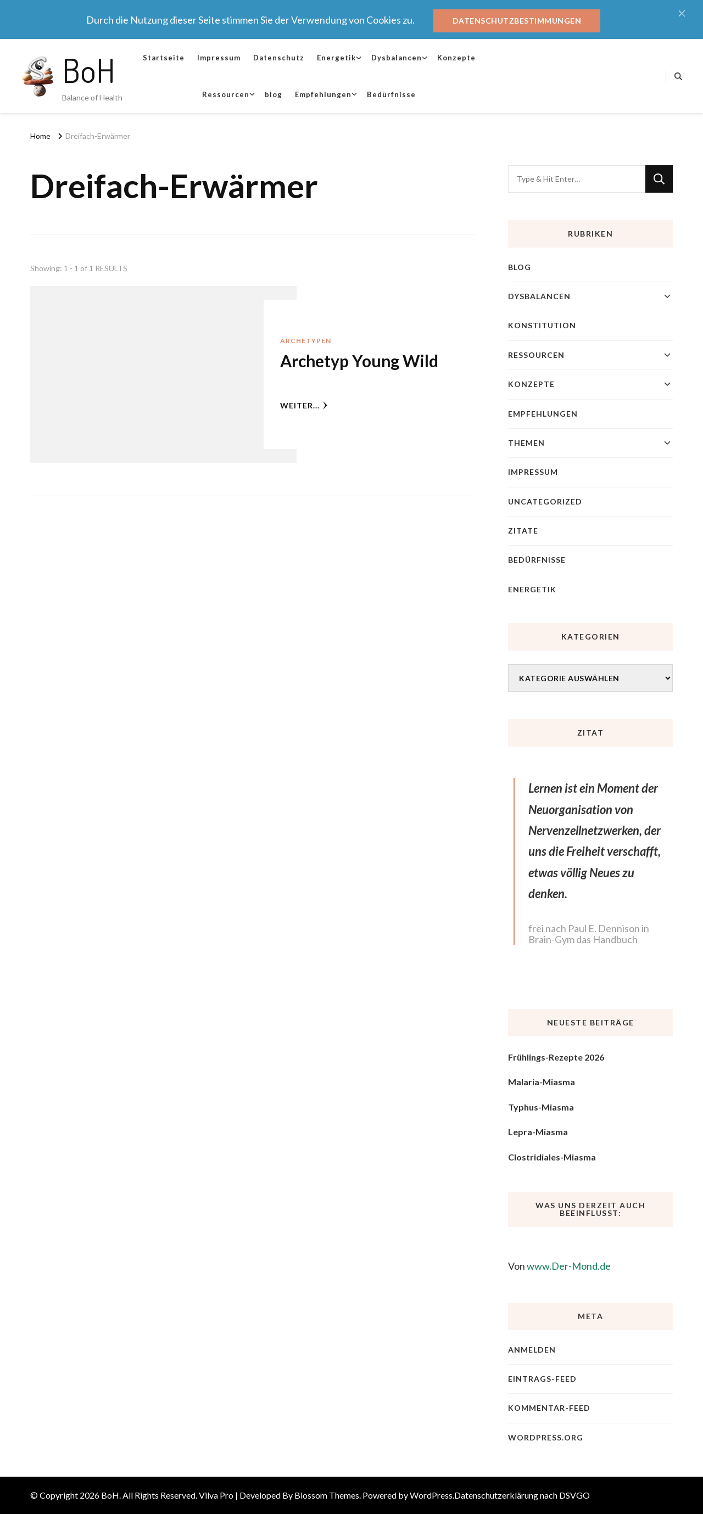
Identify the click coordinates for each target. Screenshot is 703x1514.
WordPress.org (545, 1437)
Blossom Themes (326, 1495)
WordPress (431, 1495)
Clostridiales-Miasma (552, 1157)
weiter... (304, 405)
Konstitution (542, 325)
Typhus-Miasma (541, 1107)
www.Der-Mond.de (569, 1266)
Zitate (523, 530)
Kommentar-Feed (549, 1407)
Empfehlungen (323, 94)
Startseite (164, 57)
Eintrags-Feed (542, 1378)
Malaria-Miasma (541, 1081)
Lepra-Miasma (538, 1131)
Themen (526, 442)
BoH (88, 70)
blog (273, 94)
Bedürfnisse (391, 94)
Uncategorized (545, 501)
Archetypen (305, 341)
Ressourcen (225, 94)
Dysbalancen (396, 57)
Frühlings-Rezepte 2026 (556, 1057)
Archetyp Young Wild (359, 361)
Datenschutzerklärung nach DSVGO (522, 1495)
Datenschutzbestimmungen (517, 20)
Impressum (219, 57)
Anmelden (532, 1349)
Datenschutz (278, 57)
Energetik (336, 57)
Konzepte (456, 57)
